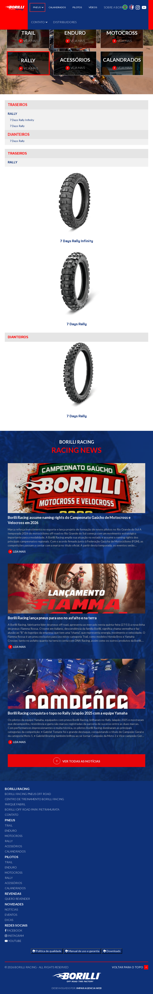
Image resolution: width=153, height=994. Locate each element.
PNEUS (37, 7)
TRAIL (9, 825)
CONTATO (38, 22)
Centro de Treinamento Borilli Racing (34, 799)
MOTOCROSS (13, 835)
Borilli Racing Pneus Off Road (28, 794)
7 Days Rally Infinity (22, 120)
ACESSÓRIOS (13, 846)
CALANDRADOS (57, 7)
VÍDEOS (93, 7)
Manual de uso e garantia (82, 951)
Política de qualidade (46, 951)
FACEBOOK (13, 930)
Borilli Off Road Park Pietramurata (32, 809)
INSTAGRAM (14, 935)
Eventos (11, 914)
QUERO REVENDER (17, 898)
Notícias (11, 909)
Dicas (9, 920)
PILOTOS (77, 7)
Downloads (112, 951)
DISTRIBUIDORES (64, 22)
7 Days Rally (17, 126)
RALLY (9, 841)
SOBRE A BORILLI (115, 7)
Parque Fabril (15, 804)
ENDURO (11, 830)
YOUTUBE (13, 940)
